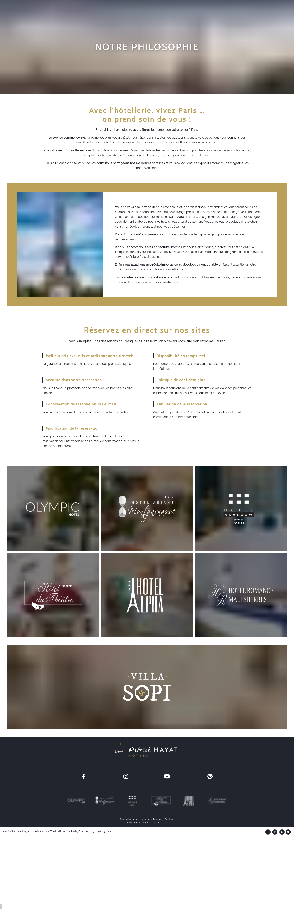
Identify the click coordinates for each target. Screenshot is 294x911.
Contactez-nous (129, 833)
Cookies (169, 833)
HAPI (130, 836)
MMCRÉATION (158, 836)
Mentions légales (151, 833)
